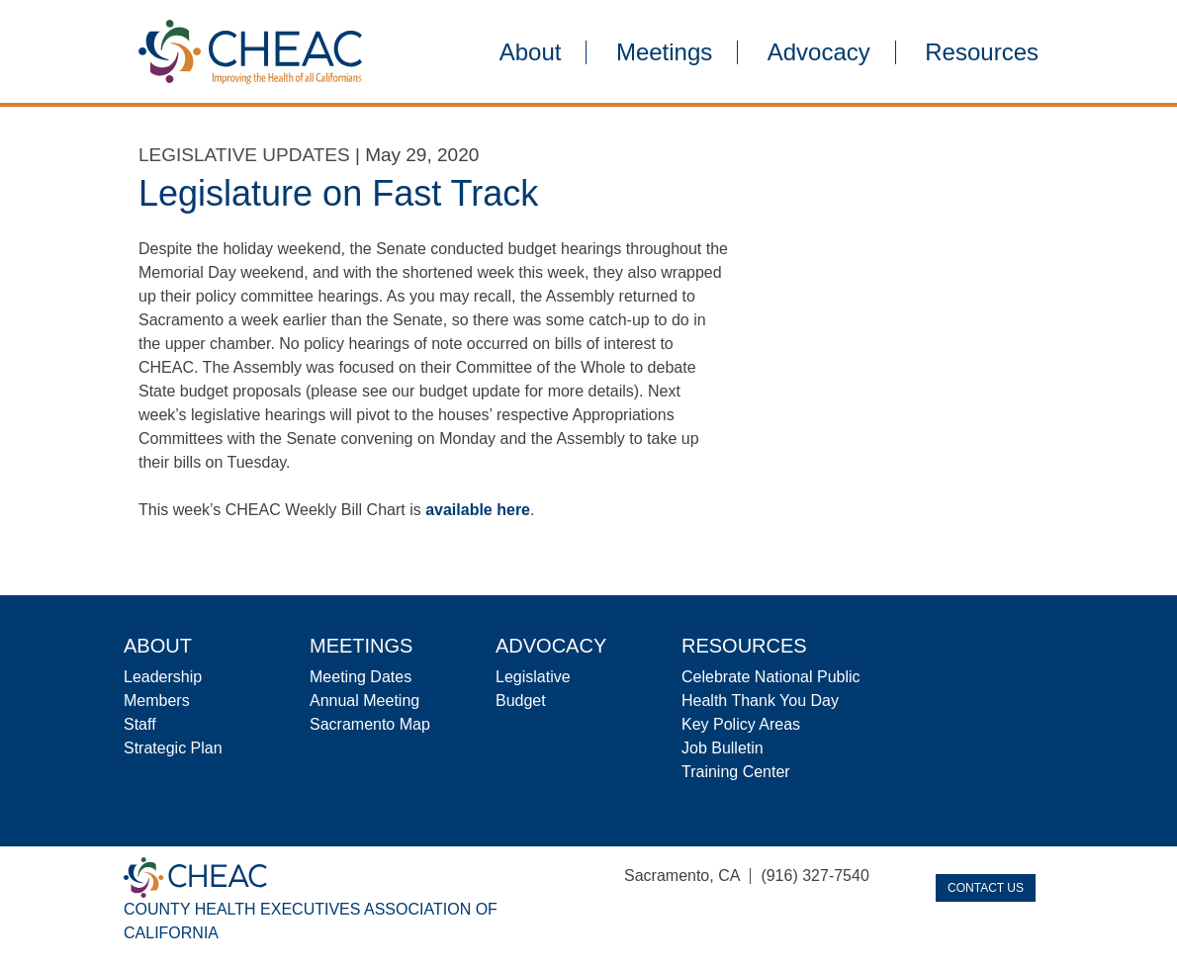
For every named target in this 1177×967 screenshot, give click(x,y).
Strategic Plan (173, 748)
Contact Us (986, 888)
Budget (521, 700)
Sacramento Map (370, 724)
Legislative (533, 676)
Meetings (664, 52)
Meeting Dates (360, 676)
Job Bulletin (722, 748)
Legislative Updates (244, 154)
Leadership (163, 676)
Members (157, 700)
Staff (140, 724)
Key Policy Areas (740, 724)
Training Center (735, 771)
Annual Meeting (364, 700)
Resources (982, 52)
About (530, 52)
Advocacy (819, 52)
